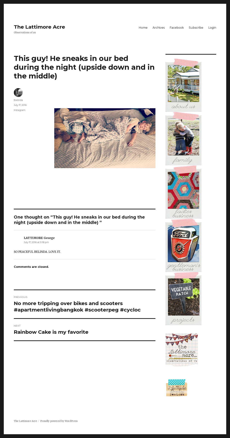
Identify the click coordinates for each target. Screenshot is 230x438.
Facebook (177, 27)
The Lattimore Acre (39, 27)
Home (143, 27)
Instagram (19, 110)
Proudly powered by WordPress (59, 421)
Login (212, 27)
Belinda (18, 100)
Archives (159, 27)
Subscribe (196, 27)
